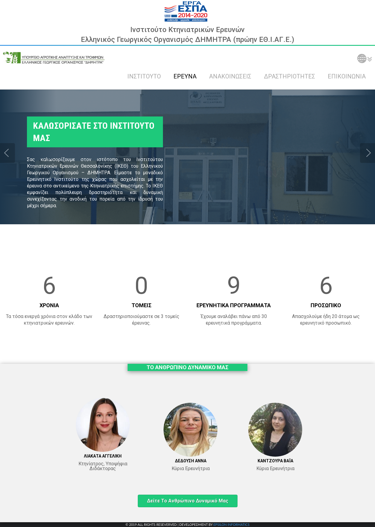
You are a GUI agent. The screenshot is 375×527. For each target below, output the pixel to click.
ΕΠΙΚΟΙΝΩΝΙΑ (347, 76)
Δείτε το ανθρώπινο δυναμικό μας (187, 501)
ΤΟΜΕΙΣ (141, 305)
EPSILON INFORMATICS (231, 524)
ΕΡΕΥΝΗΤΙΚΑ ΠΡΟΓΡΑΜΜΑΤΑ (233, 305)
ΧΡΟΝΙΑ (49, 305)
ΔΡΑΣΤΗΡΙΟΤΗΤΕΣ (289, 76)
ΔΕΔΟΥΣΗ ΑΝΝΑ (190, 460)
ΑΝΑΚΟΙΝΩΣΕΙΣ (230, 76)
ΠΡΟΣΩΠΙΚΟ (326, 305)
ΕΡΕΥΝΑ (184, 76)
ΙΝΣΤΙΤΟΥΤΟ (144, 76)
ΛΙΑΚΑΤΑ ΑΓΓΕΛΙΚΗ (103, 456)
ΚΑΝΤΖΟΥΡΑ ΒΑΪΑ (275, 460)
